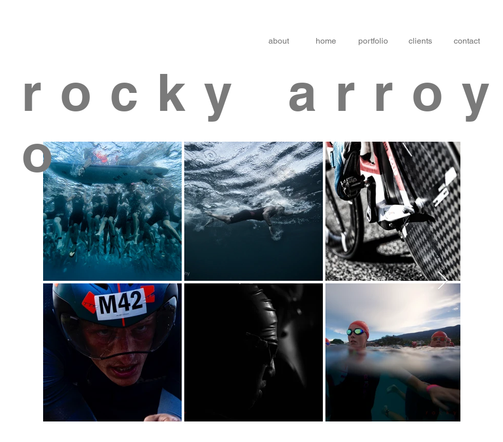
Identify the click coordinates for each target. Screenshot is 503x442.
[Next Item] (443, 281)
